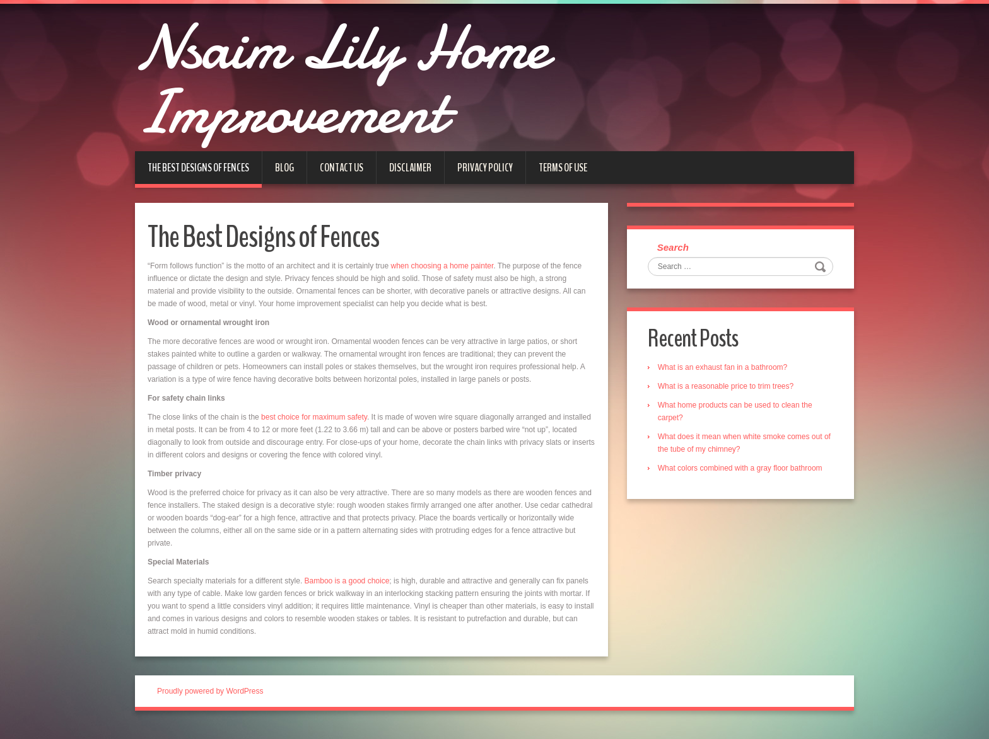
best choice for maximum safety (314, 426)
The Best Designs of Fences (198, 177)
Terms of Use (563, 177)
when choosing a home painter (442, 275)
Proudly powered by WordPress (210, 700)
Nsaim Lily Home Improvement (358, 85)
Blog (284, 177)
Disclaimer (410, 177)
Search (674, 257)
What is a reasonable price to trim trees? (727, 396)
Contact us (341, 177)
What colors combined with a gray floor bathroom (741, 478)
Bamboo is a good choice (347, 590)
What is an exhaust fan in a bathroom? (723, 378)
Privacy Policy (485, 177)
